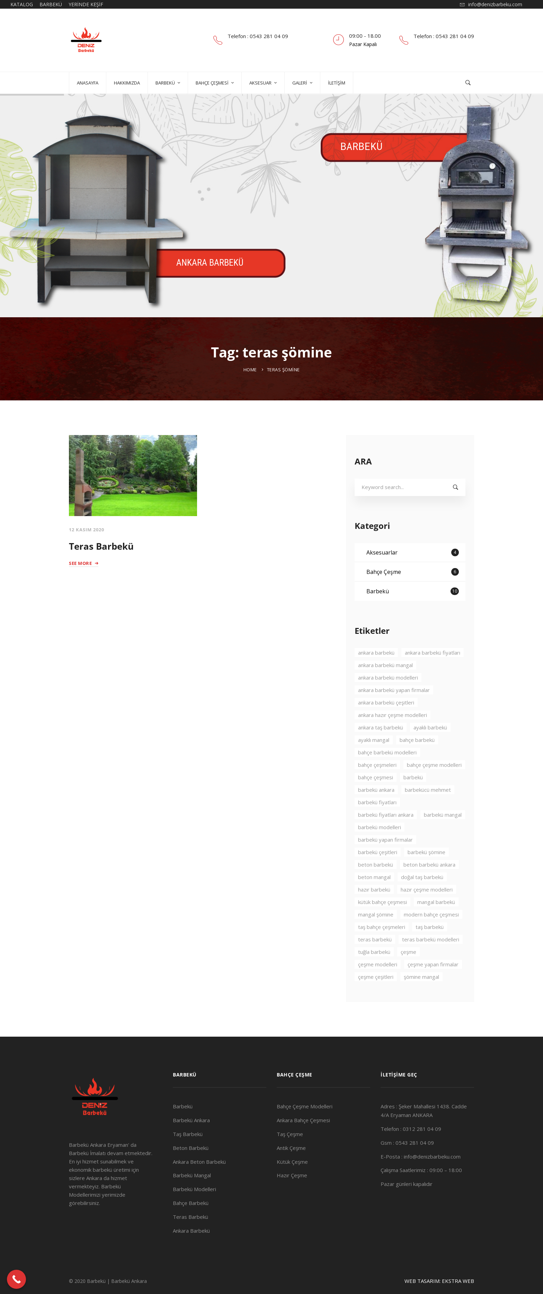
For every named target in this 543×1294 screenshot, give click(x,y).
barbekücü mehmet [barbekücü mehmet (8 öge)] (428, 809)
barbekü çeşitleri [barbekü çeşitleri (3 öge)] (377, 871)
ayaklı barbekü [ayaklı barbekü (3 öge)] (430, 747)
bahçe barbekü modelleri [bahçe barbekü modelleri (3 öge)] (387, 772)
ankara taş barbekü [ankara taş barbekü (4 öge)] (380, 747)
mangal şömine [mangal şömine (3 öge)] (375, 934)
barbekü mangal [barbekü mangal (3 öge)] (443, 834)
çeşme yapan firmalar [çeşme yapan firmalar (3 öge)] (433, 984)
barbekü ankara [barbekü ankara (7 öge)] (376, 809)
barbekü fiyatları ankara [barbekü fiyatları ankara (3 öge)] (385, 834)
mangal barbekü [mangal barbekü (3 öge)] (436, 921)
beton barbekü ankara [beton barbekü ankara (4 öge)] (429, 884)
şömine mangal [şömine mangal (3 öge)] (421, 996)
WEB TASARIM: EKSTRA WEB (439, 1280)
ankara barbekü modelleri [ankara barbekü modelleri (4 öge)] (388, 697)
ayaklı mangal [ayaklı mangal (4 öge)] (373, 759)
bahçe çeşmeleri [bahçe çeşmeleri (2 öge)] (377, 784)
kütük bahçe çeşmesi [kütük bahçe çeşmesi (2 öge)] (382, 921)
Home (250, 369)
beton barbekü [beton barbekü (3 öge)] (375, 884)
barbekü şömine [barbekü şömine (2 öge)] (426, 871)
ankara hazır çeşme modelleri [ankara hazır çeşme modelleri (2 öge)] (392, 734)
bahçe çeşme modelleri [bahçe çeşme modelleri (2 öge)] (434, 784)
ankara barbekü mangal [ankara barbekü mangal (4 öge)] (385, 684)
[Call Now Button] (16, 1279)
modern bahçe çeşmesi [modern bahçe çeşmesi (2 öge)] (431, 934)
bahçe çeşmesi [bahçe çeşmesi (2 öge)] (375, 797)
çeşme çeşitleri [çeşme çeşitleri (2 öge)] (375, 996)
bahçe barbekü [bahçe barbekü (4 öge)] (417, 759)
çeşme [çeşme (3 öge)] (408, 971)
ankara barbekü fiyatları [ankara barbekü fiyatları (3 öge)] (432, 672)
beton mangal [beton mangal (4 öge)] (374, 896)
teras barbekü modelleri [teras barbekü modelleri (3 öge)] (430, 959)
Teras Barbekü (101, 546)
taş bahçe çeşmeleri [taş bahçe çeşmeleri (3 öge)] (381, 946)
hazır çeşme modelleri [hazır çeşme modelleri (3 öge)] (427, 909)
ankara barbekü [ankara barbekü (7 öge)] (376, 672)
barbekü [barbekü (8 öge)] (413, 797)
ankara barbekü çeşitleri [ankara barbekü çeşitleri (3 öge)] (386, 722)
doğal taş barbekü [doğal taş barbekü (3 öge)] (422, 896)
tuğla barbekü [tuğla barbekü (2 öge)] (374, 971)
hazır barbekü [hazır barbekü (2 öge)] (374, 909)
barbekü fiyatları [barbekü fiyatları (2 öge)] (377, 821)
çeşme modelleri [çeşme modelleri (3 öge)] (377, 984)
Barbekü (412, 611)
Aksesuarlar (412, 572)
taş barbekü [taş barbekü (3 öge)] (430, 946)
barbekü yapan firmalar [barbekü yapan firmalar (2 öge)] (385, 859)
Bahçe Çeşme (412, 591)
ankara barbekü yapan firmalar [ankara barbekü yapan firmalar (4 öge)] (394, 709)
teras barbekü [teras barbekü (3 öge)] (375, 959)
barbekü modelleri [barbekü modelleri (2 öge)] (379, 846)
